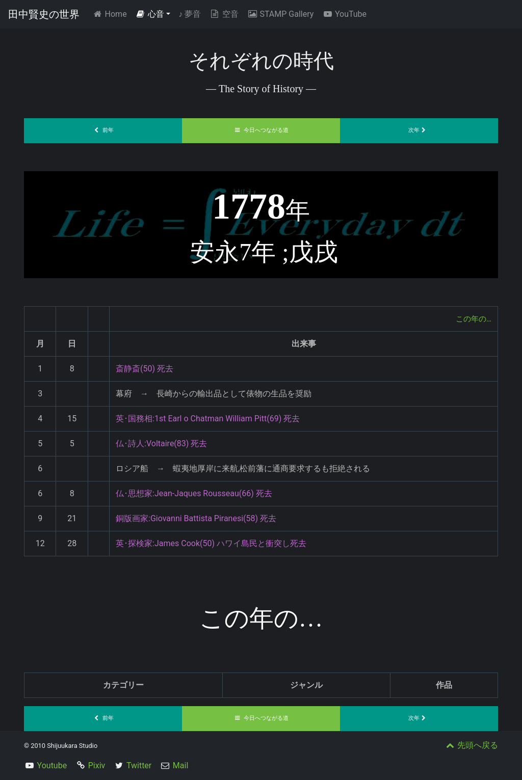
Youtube (52, 765)
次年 (419, 130)
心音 (150, 14)
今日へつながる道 (261, 130)
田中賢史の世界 (44, 14)
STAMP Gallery (280, 14)
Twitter (138, 765)
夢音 (189, 14)
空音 (224, 14)
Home (111, 13)
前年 (103, 130)
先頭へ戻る (471, 745)
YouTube (344, 14)
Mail (180, 765)
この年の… (472, 319)
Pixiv (97, 765)
